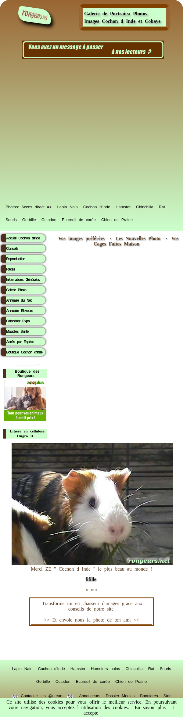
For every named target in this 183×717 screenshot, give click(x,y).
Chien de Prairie (117, 218)
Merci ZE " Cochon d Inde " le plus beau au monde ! (92, 571)
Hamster (123, 206)
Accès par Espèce (20, 342)
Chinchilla (144, 206)
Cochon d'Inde (96, 206)
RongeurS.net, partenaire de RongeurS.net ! (91, 643)
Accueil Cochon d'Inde (23, 238)
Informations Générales (23, 280)
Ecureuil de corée (79, 218)
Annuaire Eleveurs (19, 311)
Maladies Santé (17, 331)
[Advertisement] (67, 131)
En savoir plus (150, 707)
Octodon (48, 218)
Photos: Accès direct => (28, 206)
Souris (11, 218)
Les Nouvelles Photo (139, 238)
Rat (162, 206)
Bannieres (149, 695)
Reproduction (15, 259)
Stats (168, 695)
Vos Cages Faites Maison (136, 241)
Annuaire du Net (18, 300)
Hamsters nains (105, 667)
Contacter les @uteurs (42, 695)
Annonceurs (89, 695)
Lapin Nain (67, 206)
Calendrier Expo (18, 321)
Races (10, 269)
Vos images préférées (81, 238)
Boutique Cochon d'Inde (24, 352)
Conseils (12, 248)
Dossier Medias (120, 695)
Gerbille (29, 218)
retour (91, 589)
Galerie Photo (16, 290)
